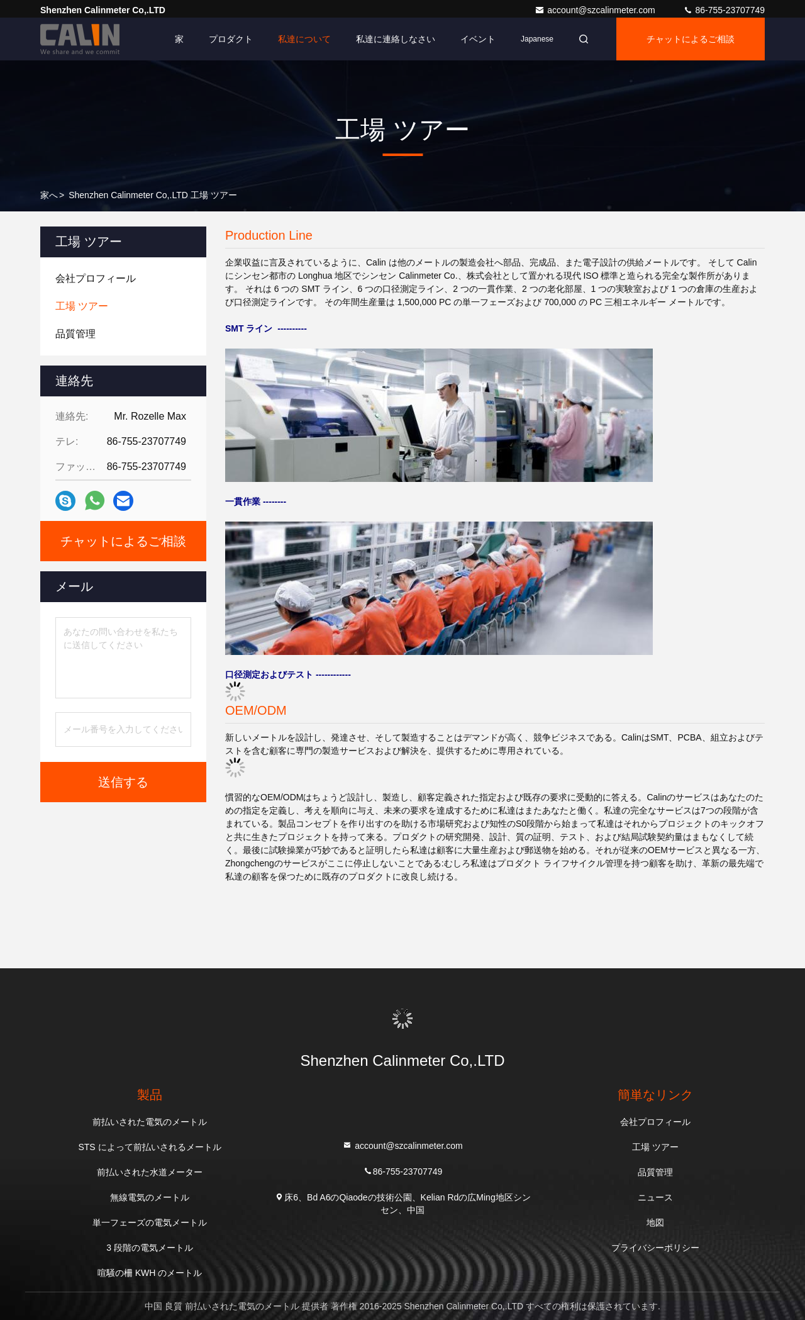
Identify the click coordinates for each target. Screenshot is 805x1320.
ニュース (655, 1197)
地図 (655, 1222)
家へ (49, 195)
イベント (478, 39)
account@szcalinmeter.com (596, 10)
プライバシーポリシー (655, 1248)
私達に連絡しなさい (395, 39)
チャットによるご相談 (691, 39)
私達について (304, 39)
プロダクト (231, 39)
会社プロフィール (655, 1122)
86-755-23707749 (724, 10)
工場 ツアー (655, 1147)
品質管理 (655, 1172)
